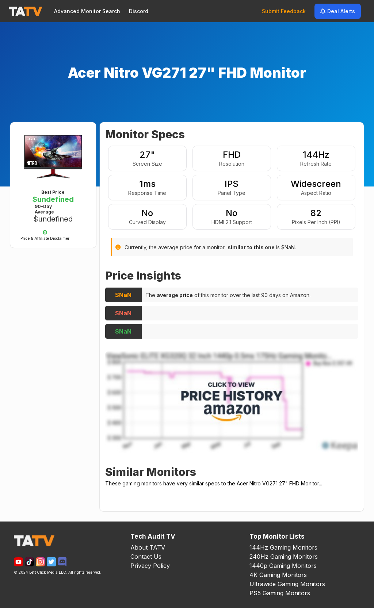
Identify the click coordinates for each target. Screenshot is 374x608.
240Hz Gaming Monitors (283, 556)
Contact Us (145, 556)
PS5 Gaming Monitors (279, 593)
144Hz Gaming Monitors (283, 547)
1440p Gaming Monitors (283, 565)
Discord (138, 11)
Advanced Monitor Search (87, 11)
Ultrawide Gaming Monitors (287, 584)
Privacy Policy (150, 565)
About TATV (147, 547)
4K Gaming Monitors (278, 574)
